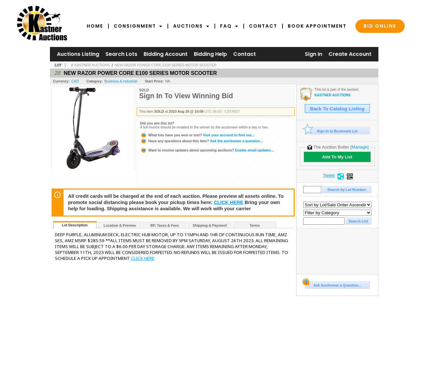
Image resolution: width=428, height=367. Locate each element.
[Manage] (359, 147)
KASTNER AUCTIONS (92, 65)
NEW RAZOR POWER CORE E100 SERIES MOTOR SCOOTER (165, 65)
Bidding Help (210, 54)
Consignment (138, 26)
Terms (255, 225)
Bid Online (380, 26)
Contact (263, 26)
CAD (75, 81)
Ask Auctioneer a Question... (333, 284)
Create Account (350, 54)
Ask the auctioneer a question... (201, 141)
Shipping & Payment (210, 225)
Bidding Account (166, 54)
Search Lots (121, 54)
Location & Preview (119, 225)
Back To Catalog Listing (337, 108)
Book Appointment (317, 26)
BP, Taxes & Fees (164, 225)
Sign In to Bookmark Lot (331, 131)
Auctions (191, 26)
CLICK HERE (228, 202)
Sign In (313, 54)
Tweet (329, 175)
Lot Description (74, 225)
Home (95, 26)
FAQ (229, 26)
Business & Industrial (120, 81)
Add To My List (337, 156)
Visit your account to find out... (197, 135)
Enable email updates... (207, 150)
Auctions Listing (78, 54)
